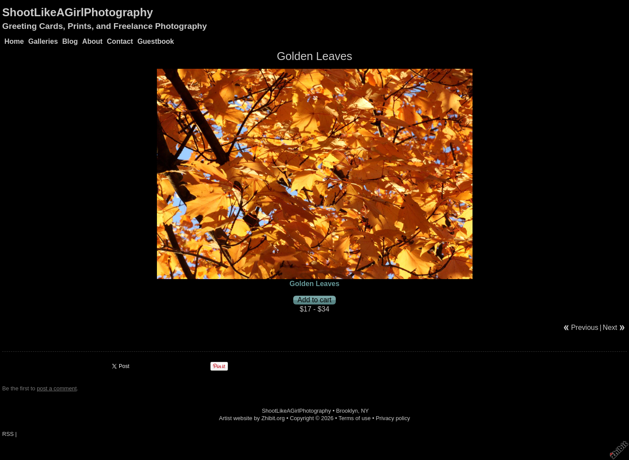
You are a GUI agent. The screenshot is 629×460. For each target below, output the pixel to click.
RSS (8, 434)
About (92, 41)
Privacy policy (393, 418)
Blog (70, 41)
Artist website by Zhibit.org (252, 418)
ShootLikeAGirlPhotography (77, 12)
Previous (584, 327)
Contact (120, 41)
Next (610, 327)
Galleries (43, 41)
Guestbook (155, 41)
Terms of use (354, 418)
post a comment (57, 388)
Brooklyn (347, 410)
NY (365, 410)
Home (14, 41)
